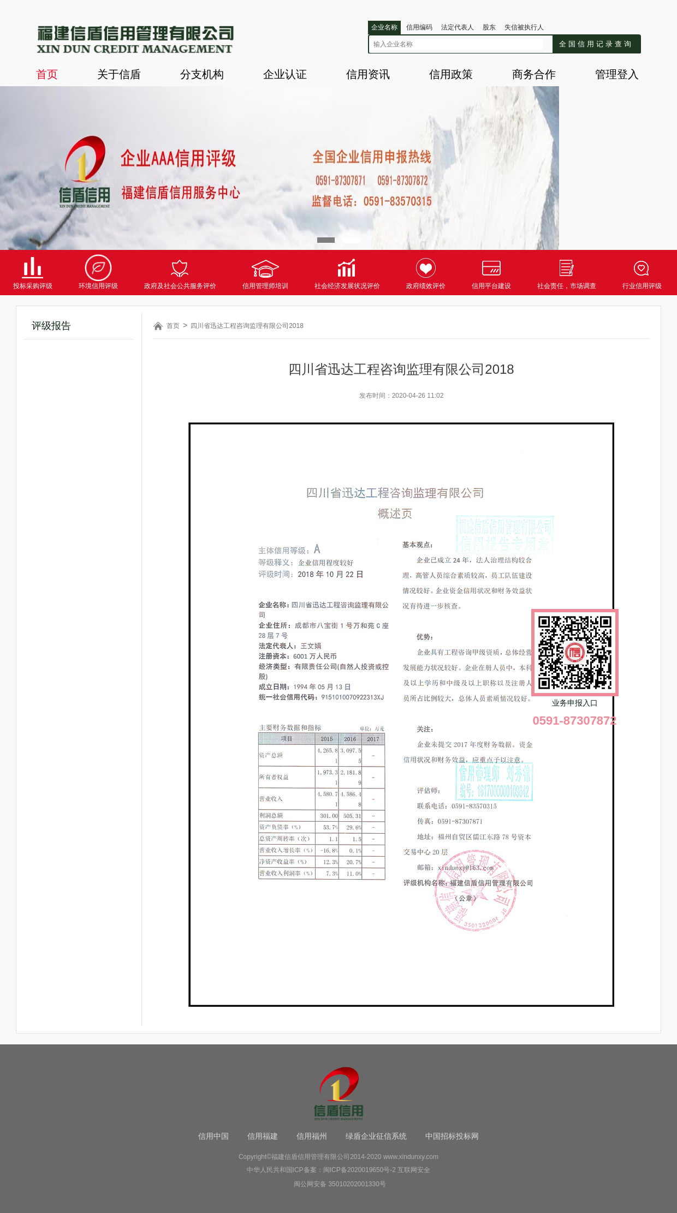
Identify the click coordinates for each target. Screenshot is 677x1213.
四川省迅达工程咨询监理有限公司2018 (247, 326)
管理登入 (617, 74)
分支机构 (202, 74)
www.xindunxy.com (410, 1157)
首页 (47, 74)
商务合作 (534, 74)
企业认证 (285, 74)
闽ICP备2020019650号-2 (359, 1170)
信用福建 (262, 1136)
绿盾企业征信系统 (376, 1136)
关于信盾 (119, 74)
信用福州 (311, 1136)
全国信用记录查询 (596, 44)
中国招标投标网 (452, 1136)
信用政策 (451, 74)
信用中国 (213, 1136)
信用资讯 (368, 74)
